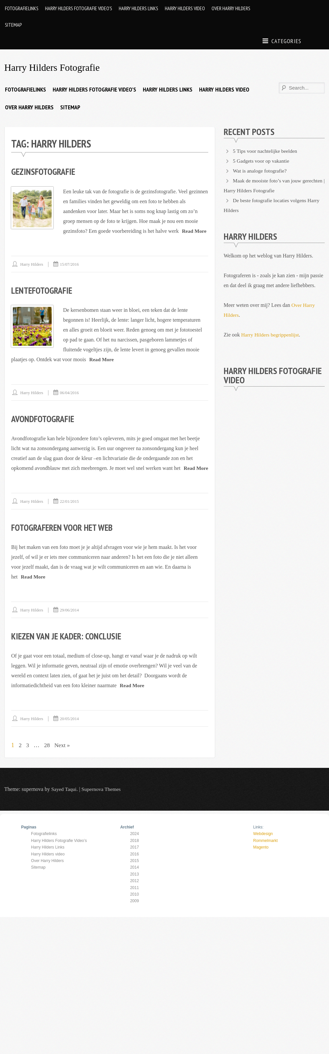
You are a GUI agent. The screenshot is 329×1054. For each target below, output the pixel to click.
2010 (134, 904)
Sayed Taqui (64, 798)
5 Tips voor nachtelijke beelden (266, 151)
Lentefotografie (43, 290)
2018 (134, 850)
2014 (134, 877)
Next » (63, 754)
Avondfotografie (44, 418)
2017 (134, 856)
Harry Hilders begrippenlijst (270, 335)
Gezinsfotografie (44, 171)
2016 (134, 863)
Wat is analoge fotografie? (260, 171)
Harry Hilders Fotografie (53, 67)
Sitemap (13, 24)
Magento (260, 856)
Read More (194, 230)
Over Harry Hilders (231, 8)
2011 (134, 897)
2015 (134, 870)
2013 (134, 883)
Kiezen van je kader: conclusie (67, 645)
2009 (134, 910)
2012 (134, 890)
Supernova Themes (102, 798)
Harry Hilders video (185, 8)
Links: (258, 836)
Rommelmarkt (265, 850)
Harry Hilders (32, 263)
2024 (134, 843)
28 (47, 754)
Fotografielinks (21, 8)
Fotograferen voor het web (64, 537)
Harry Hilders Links (138, 8)
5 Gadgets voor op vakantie (262, 161)
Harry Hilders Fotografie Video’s (78, 8)
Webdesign (263, 843)
